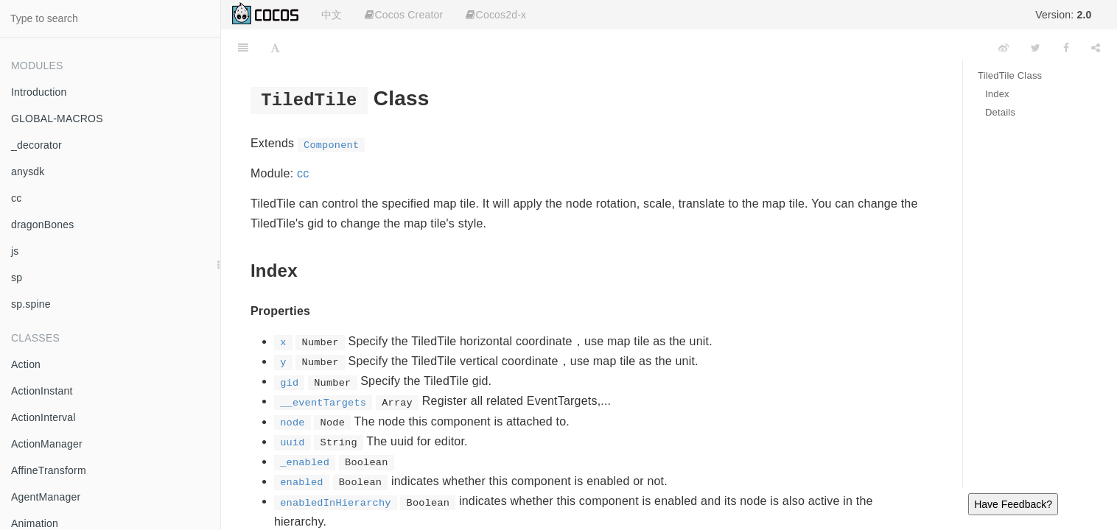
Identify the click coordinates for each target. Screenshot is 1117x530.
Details (1000, 112)
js (15, 251)
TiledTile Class (1010, 75)
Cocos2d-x (496, 15)
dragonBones (42, 224)
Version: (1063, 15)
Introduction (39, 92)
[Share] (1095, 47)
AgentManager (45, 497)
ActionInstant (42, 391)
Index (997, 93)
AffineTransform (48, 470)
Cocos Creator (404, 15)
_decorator (36, 145)
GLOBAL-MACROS (57, 118)
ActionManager (47, 444)
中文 (331, 15)
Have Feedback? (1013, 504)
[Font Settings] (275, 47)
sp (16, 277)
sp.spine (31, 304)
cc (16, 198)
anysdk (28, 171)
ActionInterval (43, 417)
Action (26, 364)
